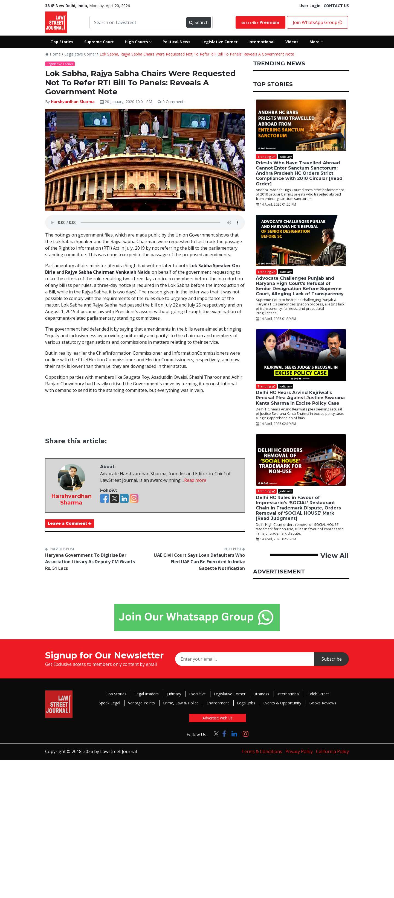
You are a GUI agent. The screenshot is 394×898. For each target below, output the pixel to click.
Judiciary (174, 693)
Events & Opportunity (282, 702)
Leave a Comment (70, 523)
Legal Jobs (246, 702)
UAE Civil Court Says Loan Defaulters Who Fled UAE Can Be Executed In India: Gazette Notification (199, 561)
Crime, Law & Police (181, 702)
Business (261, 693)
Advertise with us (217, 718)
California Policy (332, 751)
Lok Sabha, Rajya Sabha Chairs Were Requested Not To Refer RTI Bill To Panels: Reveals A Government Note (197, 54)
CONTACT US (336, 5)
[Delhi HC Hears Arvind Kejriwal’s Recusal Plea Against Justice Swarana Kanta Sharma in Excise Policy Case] (301, 355)
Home (53, 54)
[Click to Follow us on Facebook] (224, 733)
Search (198, 22)
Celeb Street (318, 693)
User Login (309, 5)
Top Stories (116, 693)
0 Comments (172, 101)
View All (334, 555)
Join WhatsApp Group (317, 22)
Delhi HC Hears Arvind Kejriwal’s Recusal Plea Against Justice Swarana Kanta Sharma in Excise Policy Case (300, 398)
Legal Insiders (146, 693)
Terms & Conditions (261, 751)
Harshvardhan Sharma (73, 101)
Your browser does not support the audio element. (145, 222)
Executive (197, 693)
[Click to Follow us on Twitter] (214, 733)
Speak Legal (109, 702)
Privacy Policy (299, 751)
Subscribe (260, 22)
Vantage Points (141, 702)
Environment (218, 702)
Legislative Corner (80, 54)
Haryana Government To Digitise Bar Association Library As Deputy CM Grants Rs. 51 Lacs (90, 561)
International (288, 693)
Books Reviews (322, 702)
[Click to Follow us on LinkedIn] (234, 733)
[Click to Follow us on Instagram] (245, 733)
